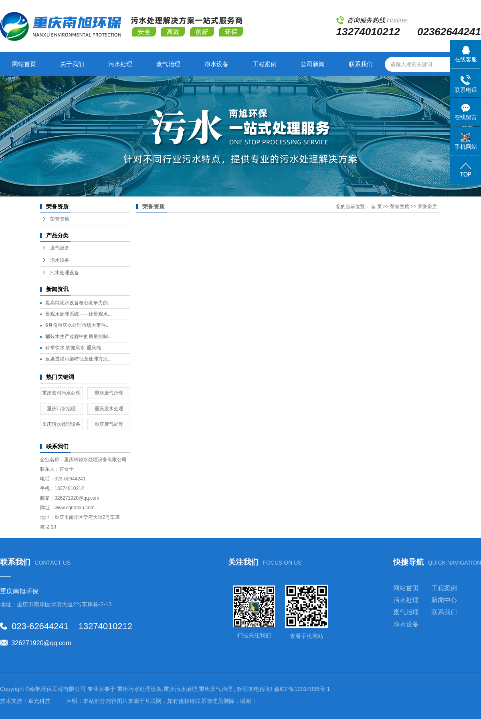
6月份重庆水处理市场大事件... (77, 325)
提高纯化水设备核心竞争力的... (78, 303)
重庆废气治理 (109, 393)
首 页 (376, 206)
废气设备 (59, 248)
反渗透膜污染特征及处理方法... (78, 359)
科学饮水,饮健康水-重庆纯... (75, 347)
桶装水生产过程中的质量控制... (78, 336)
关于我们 (72, 64)
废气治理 (168, 64)
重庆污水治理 (61, 408)
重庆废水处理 (109, 408)
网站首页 (24, 64)
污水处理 (120, 64)
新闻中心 (444, 600)
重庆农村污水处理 (61, 393)
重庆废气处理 (109, 424)
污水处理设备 (64, 272)
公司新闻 (313, 64)
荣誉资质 (59, 219)
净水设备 (216, 64)
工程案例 (265, 64)
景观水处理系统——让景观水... (78, 314)
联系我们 (361, 64)
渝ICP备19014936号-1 (302, 689)
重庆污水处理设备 (61, 424)
